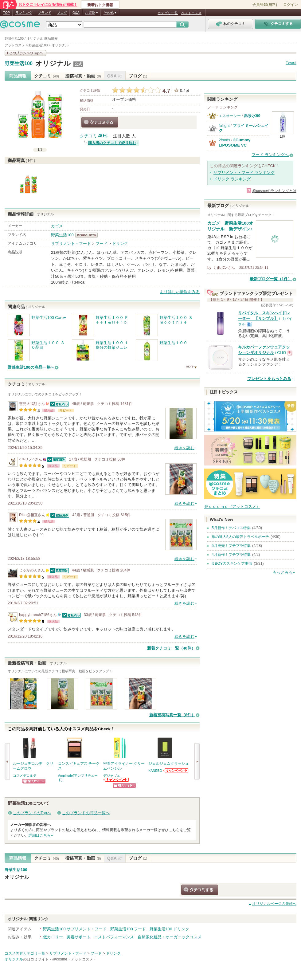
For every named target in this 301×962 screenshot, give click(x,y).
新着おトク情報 (100, 5)
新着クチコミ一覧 (171, 648)
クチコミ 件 (94, 136)
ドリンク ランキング (232, 179)
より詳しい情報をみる (180, 291)
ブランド (44, 12)
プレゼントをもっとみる (269, 378)
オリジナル (53, 63)
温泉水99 (252, 115)
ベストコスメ (191, 13)
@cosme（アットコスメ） (74, 959)
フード (102, 243)
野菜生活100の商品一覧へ (31, 367)
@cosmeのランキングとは (274, 191)
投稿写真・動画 (83, 75)
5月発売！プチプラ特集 (231, 546)
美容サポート (79, 937)
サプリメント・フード (71, 243)
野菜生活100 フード (128, 929)
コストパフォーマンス (114, 937)
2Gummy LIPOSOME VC (234, 142)
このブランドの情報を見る (25, 53)
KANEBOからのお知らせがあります (176, 770)
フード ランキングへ (270, 154)
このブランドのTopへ (32, 813)
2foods (224, 140)
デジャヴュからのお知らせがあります (116, 780)
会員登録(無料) (264, 4)
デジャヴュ (111, 775)
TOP (6, 12)
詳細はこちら (40, 835)
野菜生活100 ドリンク (169, 929)
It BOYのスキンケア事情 (232, 563)
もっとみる (283, 572)
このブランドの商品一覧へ (86, 813)
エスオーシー (230, 116)
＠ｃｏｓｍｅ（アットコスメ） (232, 506)
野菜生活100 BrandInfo (88, 235)
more (190, 366)
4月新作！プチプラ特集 (231, 554)
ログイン (290, 4)
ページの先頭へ (274, 903)
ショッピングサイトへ (33, 781)
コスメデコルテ (25, 775)
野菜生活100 (19, 63)
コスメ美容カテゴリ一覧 (25, 953)
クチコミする (99, 122)
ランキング (23, 12)
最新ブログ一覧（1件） (271, 279)
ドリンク (120, 243)
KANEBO (155, 770)
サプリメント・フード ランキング (244, 172)
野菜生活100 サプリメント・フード (75, 929)
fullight (224, 126)
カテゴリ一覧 (168, 13)
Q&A (76, 12)
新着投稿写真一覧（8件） (172, 715)
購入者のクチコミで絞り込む (112, 143)
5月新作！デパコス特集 (231, 528)
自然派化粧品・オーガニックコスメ (169, 937)
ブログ (62, 12)
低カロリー (53, 937)
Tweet (291, 62)
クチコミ (46, 75)
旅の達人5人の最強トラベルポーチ (240, 537)
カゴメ (57, 226)
